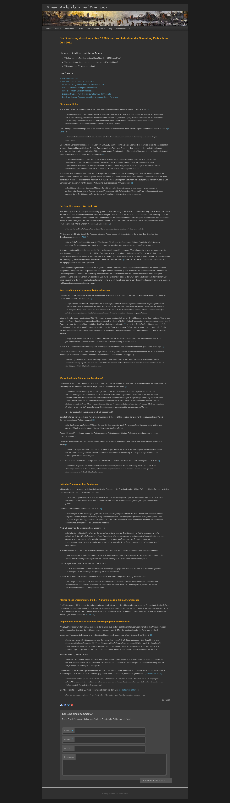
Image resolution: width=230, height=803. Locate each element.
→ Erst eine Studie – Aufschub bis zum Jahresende (85, 94)
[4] (66, 444)
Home (48, 29)
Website (67, 748)
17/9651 (84, 237)
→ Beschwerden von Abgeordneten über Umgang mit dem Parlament (89, 97)
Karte (81, 29)
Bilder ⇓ (58, 29)
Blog (110, 29)
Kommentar (69, 757)
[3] (132, 183)
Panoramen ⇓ (70, 29)
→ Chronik (89, 614)
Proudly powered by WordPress (115, 793)
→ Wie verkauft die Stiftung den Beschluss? (78, 87)
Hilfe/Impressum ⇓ (123, 29)
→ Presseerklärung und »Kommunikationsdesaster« (82, 84)
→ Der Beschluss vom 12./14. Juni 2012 (77, 81)
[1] (148, 109)
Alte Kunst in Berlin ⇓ (96, 29)
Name (68, 731)
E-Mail (68, 739)
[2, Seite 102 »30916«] (128, 690)
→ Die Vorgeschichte (68, 78)
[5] (159, 460)
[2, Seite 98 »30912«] (153, 673)
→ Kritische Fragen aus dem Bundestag (77, 91)
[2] (103, 154)
